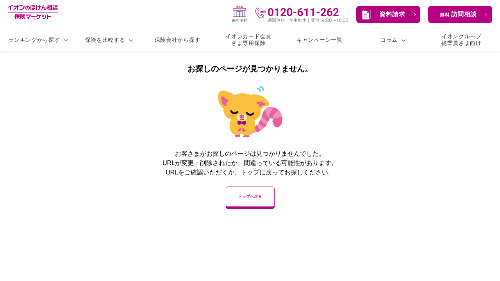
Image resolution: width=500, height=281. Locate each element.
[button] (388, 14)
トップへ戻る (250, 196)
